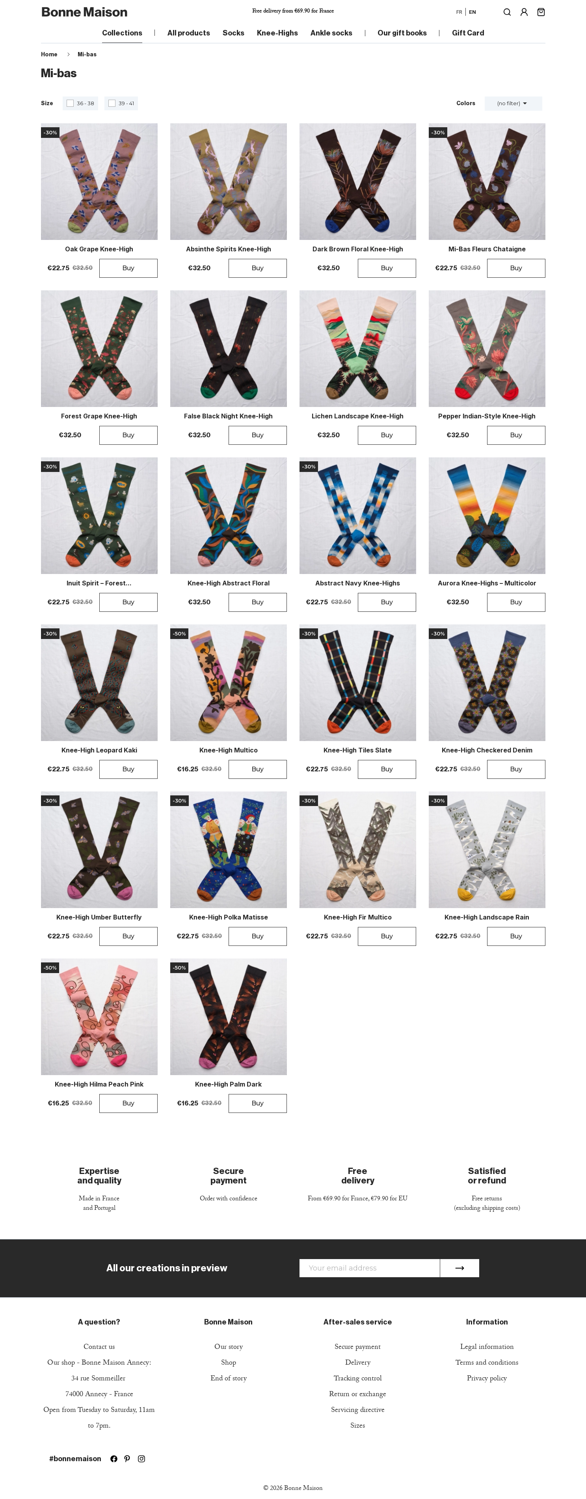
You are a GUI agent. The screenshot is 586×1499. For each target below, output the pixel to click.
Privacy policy (487, 1379)
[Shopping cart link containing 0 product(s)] (541, 11)
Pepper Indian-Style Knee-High (487, 416)
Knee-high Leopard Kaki (99, 750)
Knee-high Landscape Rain (487, 917)
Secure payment (358, 1348)
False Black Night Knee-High (228, 416)
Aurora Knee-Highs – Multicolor (487, 583)
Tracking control (358, 1379)
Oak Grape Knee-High (99, 249)
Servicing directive (358, 1411)
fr (459, 12)
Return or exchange (357, 1395)
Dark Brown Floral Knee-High (358, 249)
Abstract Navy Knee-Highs (357, 583)
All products (188, 33)
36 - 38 (85, 103)
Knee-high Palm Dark (228, 1084)
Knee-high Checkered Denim (487, 750)
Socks (233, 33)
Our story (228, 1348)
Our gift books (402, 33)
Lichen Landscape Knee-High (358, 416)
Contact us (99, 1348)
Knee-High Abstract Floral (229, 583)
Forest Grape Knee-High (99, 416)
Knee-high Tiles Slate (358, 750)
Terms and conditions (487, 1364)
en (472, 12)
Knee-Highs (277, 33)
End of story (228, 1379)
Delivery (357, 1364)
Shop (228, 1364)
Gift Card (468, 33)
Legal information (487, 1348)
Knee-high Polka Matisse (228, 917)
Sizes (357, 1427)
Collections (122, 33)
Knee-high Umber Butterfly (99, 917)
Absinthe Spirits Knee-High (228, 249)
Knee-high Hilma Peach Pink (99, 1084)
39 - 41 (126, 103)
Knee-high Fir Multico (358, 917)
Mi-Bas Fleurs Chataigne (487, 249)
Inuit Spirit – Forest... (99, 583)
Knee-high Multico (228, 750)
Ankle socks (331, 33)
